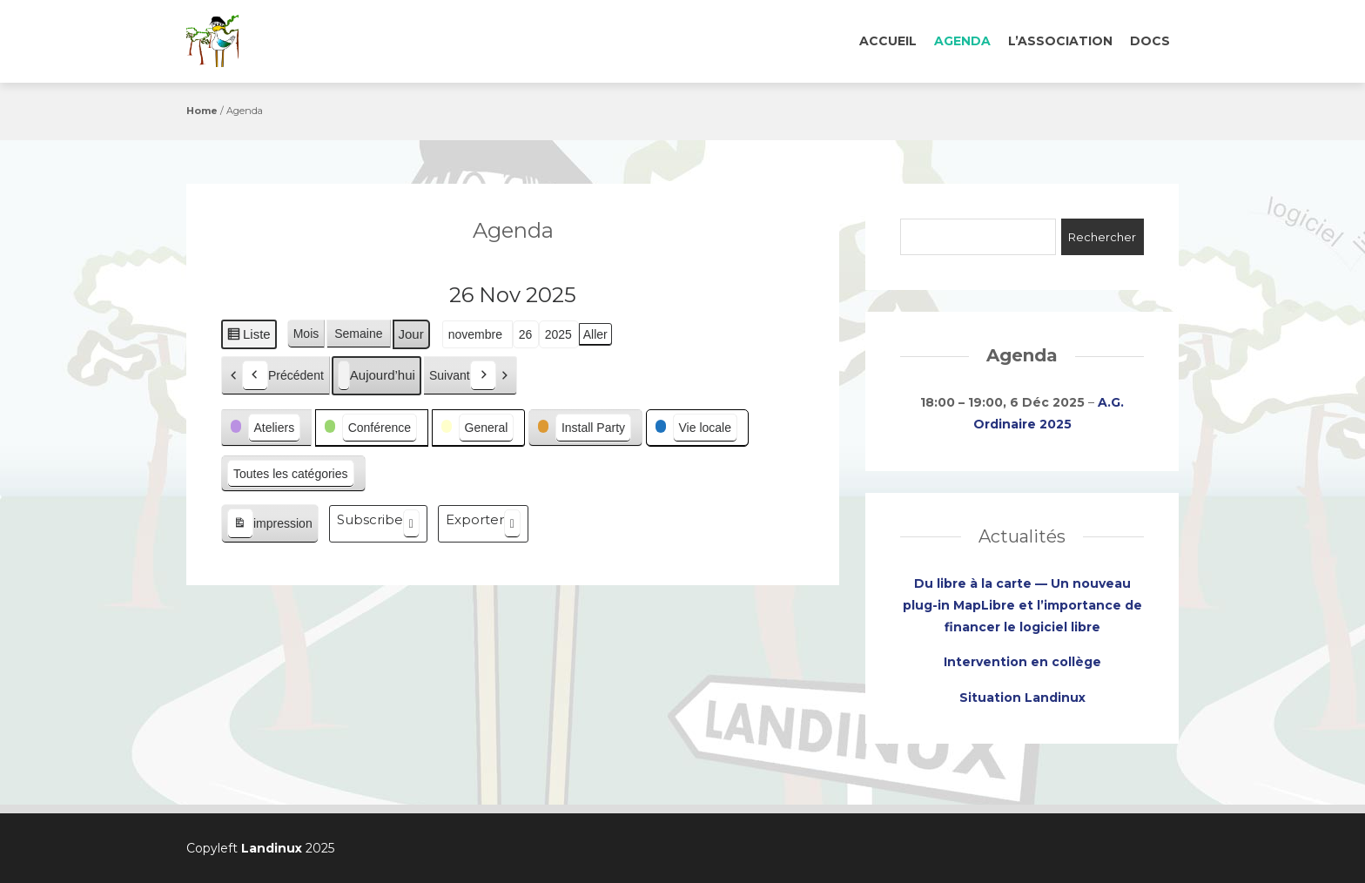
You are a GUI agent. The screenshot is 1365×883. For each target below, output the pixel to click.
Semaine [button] (358, 333)
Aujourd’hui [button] (376, 376)
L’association (1060, 41)
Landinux (271, 848)
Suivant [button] (462, 376)
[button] (266, 428)
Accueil (888, 41)
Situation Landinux (1022, 697)
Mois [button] (306, 333)
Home (202, 110)
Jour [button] (411, 334)
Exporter (483, 523)
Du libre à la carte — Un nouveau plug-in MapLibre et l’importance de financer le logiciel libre (1022, 605)
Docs (1150, 41)
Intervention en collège (1022, 662)
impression (269, 524)
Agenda (962, 41)
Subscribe (378, 523)
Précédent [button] (283, 376)
